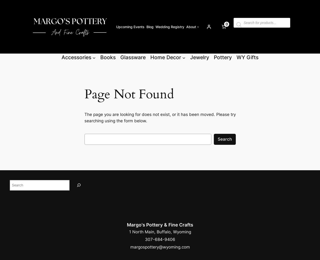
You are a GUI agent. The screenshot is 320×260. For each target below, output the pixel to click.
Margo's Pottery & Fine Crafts (160, 225)
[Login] (209, 27)
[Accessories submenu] (94, 57)
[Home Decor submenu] (183, 57)
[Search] (79, 185)
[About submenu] (198, 27)
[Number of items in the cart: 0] (224, 27)
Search (225, 139)
